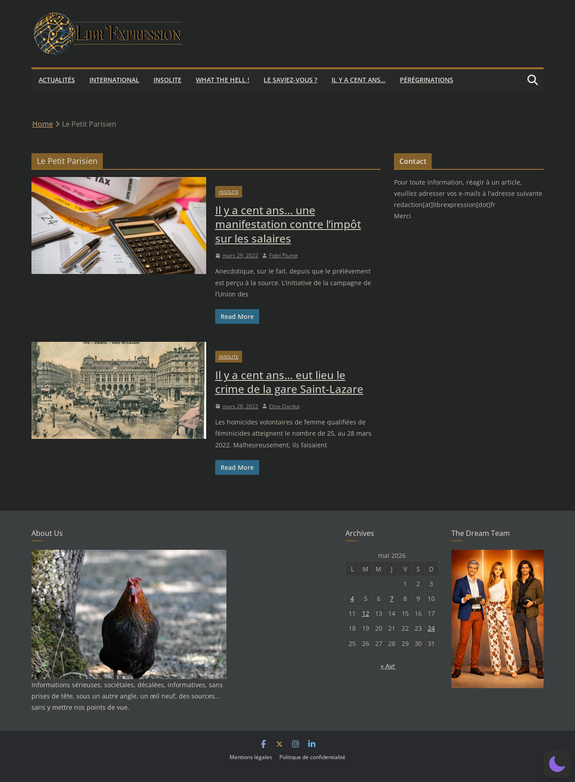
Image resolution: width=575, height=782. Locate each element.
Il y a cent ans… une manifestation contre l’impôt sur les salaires (288, 224)
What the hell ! (222, 79)
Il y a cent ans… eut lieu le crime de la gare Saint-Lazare (289, 381)
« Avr (387, 666)
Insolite (167, 79)
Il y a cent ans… (358, 79)
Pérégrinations (426, 79)
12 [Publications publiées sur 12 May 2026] (365, 613)
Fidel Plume (283, 255)
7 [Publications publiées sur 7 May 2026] (392, 598)
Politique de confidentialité (312, 757)
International (114, 79)
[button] (557, 764)
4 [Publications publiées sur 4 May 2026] (352, 598)
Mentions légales (251, 757)
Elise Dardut (284, 406)
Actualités (57, 79)
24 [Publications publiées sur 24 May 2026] (431, 628)
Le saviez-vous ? (290, 79)
